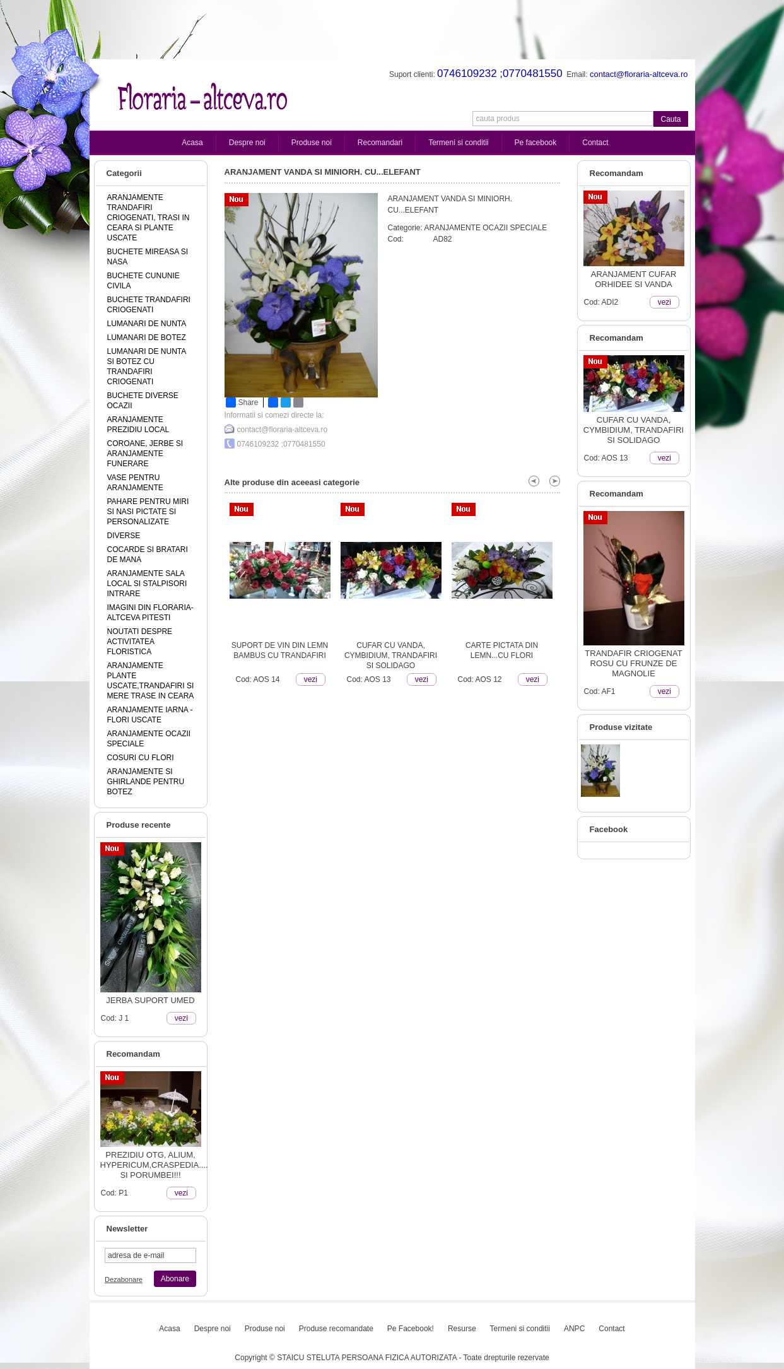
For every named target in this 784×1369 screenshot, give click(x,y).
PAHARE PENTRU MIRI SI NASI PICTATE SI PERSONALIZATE (148, 511)
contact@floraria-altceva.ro (282, 429)
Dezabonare (124, 1279)
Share (242, 402)
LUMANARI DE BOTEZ (146, 337)
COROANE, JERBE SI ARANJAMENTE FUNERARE (145, 453)
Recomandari (380, 142)
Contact (595, 142)
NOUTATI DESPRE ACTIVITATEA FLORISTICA (140, 641)
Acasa (192, 142)
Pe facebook (536, 142)
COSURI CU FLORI (140, 757)
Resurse (462, 1328)
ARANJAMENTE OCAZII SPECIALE (485, 227)
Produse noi (311, 142)
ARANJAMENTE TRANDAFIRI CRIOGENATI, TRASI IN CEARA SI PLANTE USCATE (148, 217)
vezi (181, 1018)
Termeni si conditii (458, 142)
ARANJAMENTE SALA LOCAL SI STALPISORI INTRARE (147, 583)
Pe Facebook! (410, 1328)
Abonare (175, 1278)
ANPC (574, 1328)
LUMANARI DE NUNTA (147, 323)
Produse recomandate (336, 1328)
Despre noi (247, 142)
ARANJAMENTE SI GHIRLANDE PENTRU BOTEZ (146, 781)
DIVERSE (124, 535)
